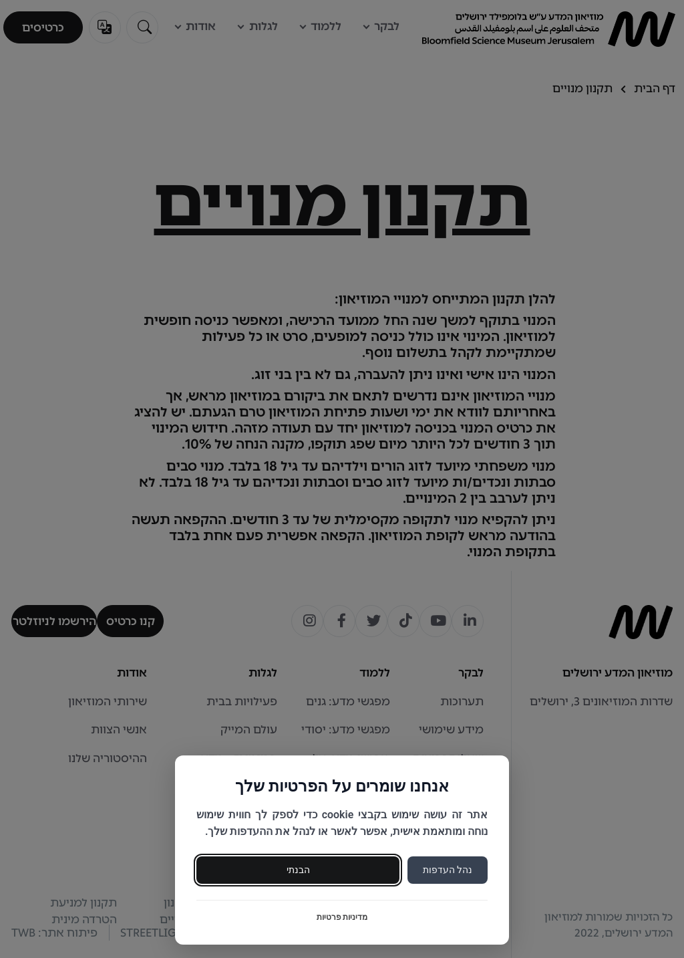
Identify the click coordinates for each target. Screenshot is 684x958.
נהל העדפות (447, 869)
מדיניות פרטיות (342, 917)
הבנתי (298, 869)
